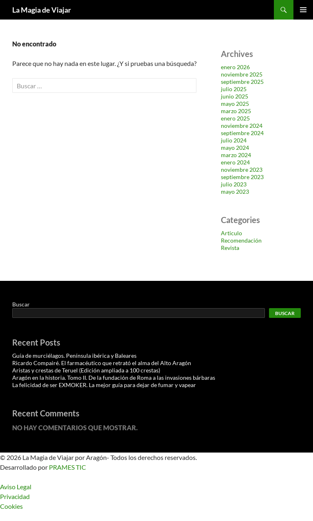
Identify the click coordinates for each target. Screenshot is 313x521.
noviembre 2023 (241, 169)
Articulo (231, 233)
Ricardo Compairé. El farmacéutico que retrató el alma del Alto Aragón (101, 362)
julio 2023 (234, 184)
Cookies (11, 506)
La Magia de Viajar (41, 9)
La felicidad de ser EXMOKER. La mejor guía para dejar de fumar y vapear (104, 384)
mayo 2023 (235, 191)
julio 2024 (234, 140)
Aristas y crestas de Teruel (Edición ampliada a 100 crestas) (86, 370)
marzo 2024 (236, 154)
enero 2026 (235, 66)
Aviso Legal (15, 486)
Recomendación (241, 240)
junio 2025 (234, 96)
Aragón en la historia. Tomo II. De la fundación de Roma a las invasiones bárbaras (113, 377)
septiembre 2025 (242, 81)
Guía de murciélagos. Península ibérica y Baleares (74, 355)
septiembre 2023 (242, 176)
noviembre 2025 (241, 74)
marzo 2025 (236, 110)
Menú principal (303, 10)
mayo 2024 (235, 147)
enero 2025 (235, 118)
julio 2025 (234, 88)
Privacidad (15, 496)
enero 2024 (235, 162)
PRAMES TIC (67, 467)
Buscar (21, 304)
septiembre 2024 (242, 132)
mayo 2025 (235, 103)
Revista (230, 247)
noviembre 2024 (241, 125)
